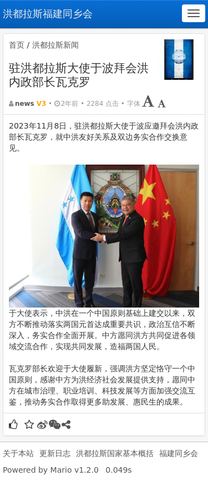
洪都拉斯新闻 (55, 44)
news (24, 104)
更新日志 (54, 453)
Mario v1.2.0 (74, 469)
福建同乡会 (178, 453)
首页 (16, 44)
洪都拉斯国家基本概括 (115, 453)
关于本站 (18, 453)
